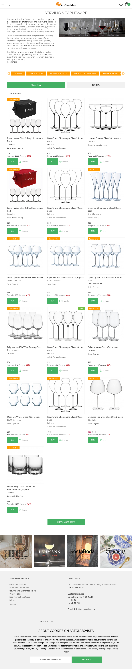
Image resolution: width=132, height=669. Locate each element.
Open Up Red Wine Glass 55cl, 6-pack (25, 277)
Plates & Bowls (58, 73)
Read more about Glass (19, 597)
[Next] (123, 74)
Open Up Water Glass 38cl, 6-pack (23, 416)
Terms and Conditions (19, 587)
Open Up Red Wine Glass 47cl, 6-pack (65, 277)
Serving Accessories (85, 73)
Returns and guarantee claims (22, 590)
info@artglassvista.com (85, 609)
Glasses (18, 73)
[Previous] (8, 74)
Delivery (12, 600)
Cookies (12, 604)
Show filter (36, 85)
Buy (12, 161)
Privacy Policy (15, 594)
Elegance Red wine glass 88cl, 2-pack (105, 416)
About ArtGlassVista (18, 584)
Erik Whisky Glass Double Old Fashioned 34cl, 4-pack (21, 488)
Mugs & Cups (36, 73)
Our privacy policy (96, 648)
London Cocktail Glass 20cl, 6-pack (104, 138)
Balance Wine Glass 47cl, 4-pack (103, 347)
